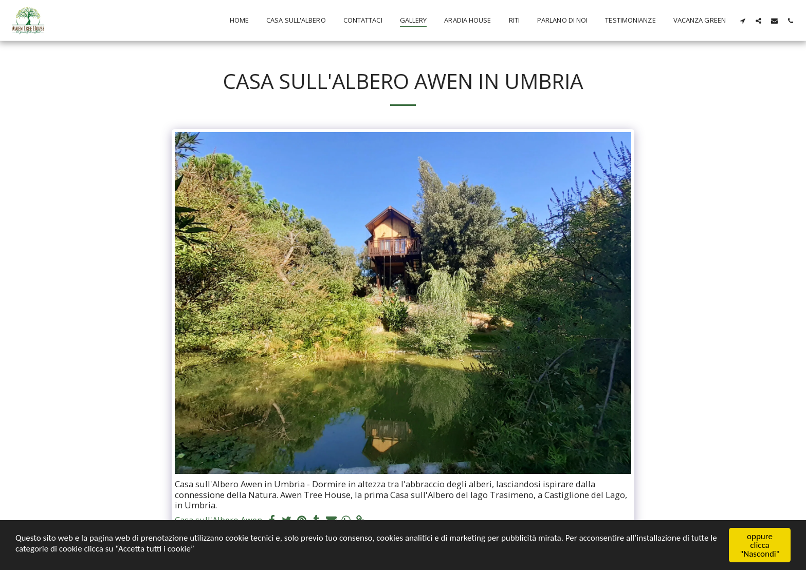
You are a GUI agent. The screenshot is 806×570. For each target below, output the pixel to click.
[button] (742, 20)
